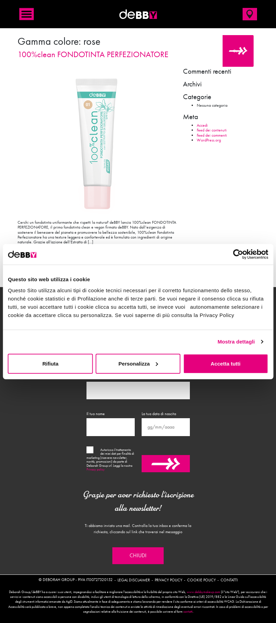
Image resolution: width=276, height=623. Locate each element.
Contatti (229, 580)
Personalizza (138, 363)
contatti (188, 612)
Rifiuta (50, 363)
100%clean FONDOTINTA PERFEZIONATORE (93, 54)
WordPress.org (209, 140)
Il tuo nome (95, 413)
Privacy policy (95, 469)
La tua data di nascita (159, 413)
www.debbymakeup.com (203, 592)
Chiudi (138, 555)
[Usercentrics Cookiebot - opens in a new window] (238, 254)
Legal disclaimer (133, 580)
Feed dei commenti (212, 135)
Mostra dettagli (236, 342)
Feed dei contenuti (212, 130)
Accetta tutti (226, 363)
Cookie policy (201, 580)
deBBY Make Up (138, 14)
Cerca (238, 51)
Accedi (202, 125)
